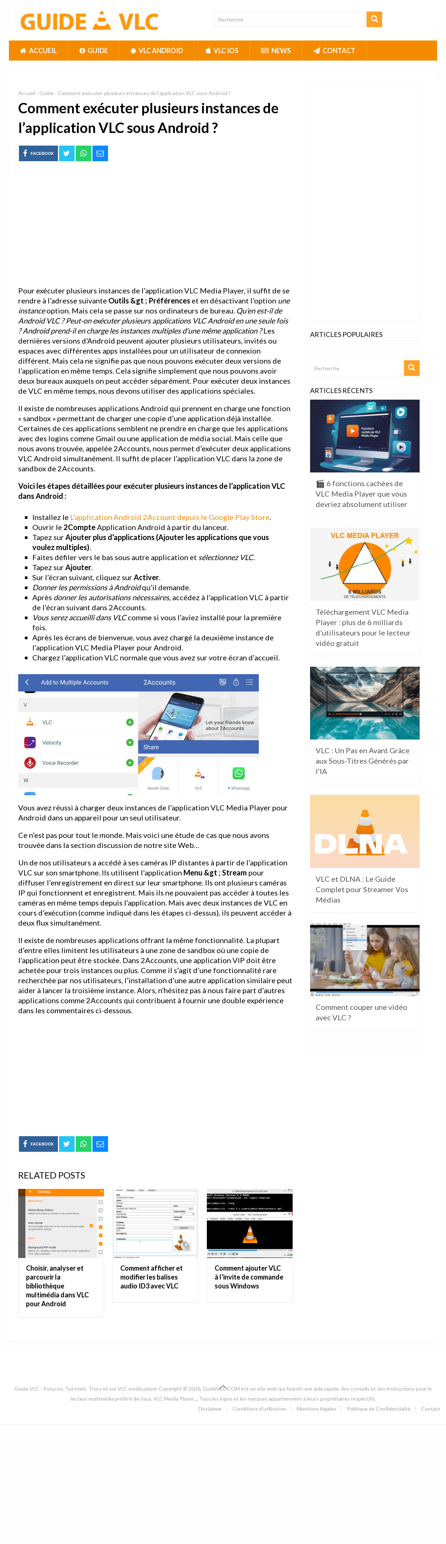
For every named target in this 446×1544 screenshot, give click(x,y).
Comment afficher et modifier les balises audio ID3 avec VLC (151, 1277)
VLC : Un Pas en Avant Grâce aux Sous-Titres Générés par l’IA (363, 761)
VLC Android (157, 50)
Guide (93, 50)
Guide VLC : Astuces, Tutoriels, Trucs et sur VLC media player (85, 1388)
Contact (334, 50)
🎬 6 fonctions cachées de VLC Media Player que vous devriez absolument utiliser (361, 493)
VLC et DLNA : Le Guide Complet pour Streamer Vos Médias (362, 889)
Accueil (38, 50)
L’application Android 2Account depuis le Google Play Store (170, 517)
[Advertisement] (155, 224)
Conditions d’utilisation (259, 1408)
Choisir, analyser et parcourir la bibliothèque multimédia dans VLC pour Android (57, 1286)
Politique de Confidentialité (379, 1408)
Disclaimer (210, 1408)
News (276, 50)
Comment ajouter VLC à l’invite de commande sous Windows (249, 1277)
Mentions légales (316, 1408)
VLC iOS (222, 50)
